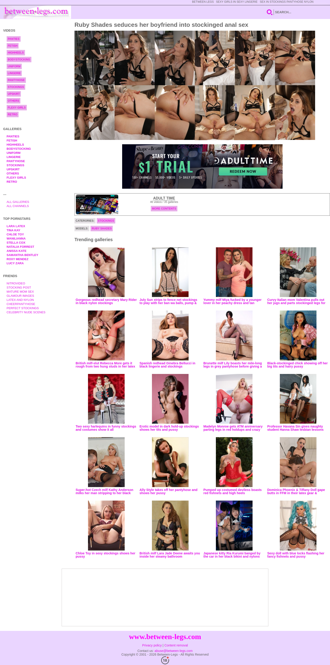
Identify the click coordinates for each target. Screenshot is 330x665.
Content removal (176, 645)
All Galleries (18, 202)
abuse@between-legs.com (173, 651)
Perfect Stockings (23, 308)
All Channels (18, 206)
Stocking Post (19, 287)
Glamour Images (20, 295)
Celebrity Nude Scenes (26, 312)
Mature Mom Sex (20, 291)
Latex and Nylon (20, 300)
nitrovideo (16, 283)
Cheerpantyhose (21, 304)
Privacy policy (152, 645)
